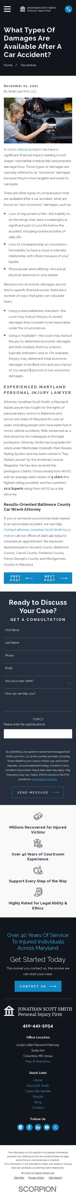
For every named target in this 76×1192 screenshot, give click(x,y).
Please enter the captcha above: (24, 724)
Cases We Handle (38, 1091)
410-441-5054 (38, 1025)
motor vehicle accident (24, 149)
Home (38, 1080)
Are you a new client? (19, 681)
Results (38, 1097)
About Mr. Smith (38, 1086)
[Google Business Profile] (20, 1127)
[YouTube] (47, 1127)
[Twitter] (55, 1127)
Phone (9, 655)
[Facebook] (29, 1127)
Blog (37, 1102)
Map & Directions (38, 1061)
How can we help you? (20, 693)
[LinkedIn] (38, 1127)
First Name (12, 630)
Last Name (12, 642)
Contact (38, 1108)
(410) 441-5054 (51, 536)
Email (8, 668)
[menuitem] (19, 1178)
